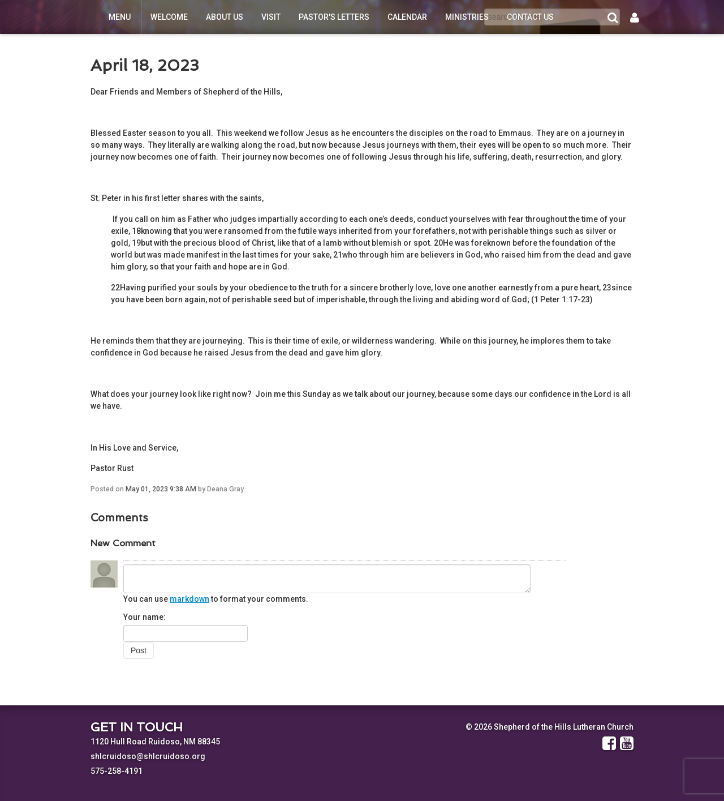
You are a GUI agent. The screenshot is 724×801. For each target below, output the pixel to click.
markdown (189, 598)
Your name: (144, 617)
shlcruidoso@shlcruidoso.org (147, 756)
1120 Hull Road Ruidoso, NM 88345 (155, 741)
